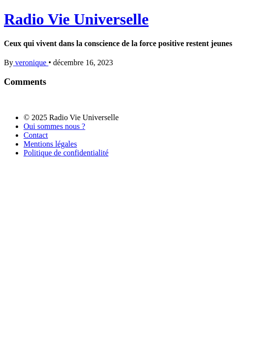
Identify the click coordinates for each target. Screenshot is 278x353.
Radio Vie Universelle (76, 19)
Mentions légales (50, 144)
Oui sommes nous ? (54, 126)
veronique (31, 62)
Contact (36, 135)
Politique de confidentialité (66, 153)
